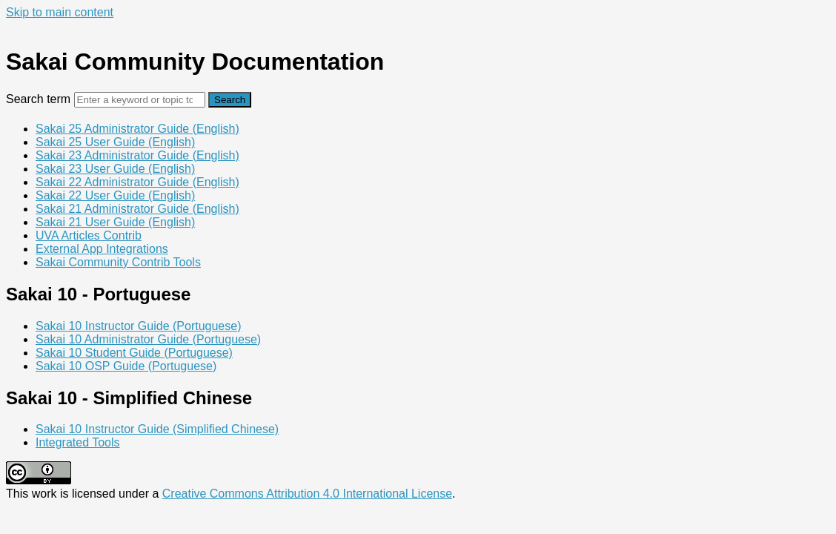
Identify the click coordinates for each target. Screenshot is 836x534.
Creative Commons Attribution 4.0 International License (307, 493)
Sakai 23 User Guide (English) (115, 168)
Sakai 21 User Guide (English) (115, 222)
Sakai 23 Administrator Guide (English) (137, 155)
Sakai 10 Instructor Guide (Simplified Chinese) (157, 429)
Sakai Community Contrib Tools (118, 262)
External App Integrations (102, 249)
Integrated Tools (78, 442)
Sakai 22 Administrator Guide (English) (137, 182)
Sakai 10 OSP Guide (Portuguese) (126, 366)
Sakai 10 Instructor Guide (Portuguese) (138, 326)
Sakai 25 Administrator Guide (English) (137, 128)
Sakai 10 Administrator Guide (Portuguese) (148, 339)
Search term (38, 99)
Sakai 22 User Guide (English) (115, 195)
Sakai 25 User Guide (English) (115, 142)
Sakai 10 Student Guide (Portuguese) (134, 352)
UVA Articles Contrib (89, 235)
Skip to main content (59, 12)
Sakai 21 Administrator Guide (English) (137, 208)
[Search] (139, 100)
